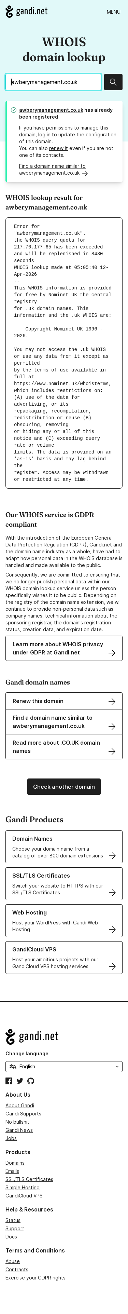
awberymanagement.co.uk (51, 110)
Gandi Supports (23, 1113)
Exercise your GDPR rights (35, 1278)
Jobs (11, 1138)
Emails (12, 1171)
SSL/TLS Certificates (29, 1179)
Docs (11, 1237)
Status (12, 1220)
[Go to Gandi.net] (26, 11)
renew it (58, 148)
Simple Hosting (22, 1187)
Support (14, 1228)
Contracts (16, 1269)
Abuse (12, 1261)
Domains (15, 1163)
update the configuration (87, 134)
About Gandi (19, 1105)
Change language (26, 1053)
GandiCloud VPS (24, 1195)
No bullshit (17, 1122)
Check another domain (64, 786)
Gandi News (19, 1130)
